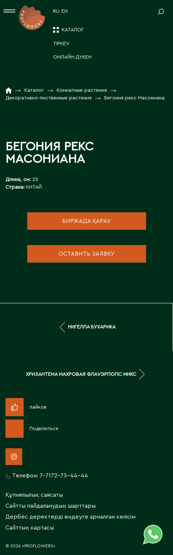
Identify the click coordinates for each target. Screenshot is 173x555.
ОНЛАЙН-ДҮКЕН (72, 57)
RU (56, 11)
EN (64, 11)
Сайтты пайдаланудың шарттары (50, 506)
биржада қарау (86, 221)
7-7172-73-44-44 (64, 476)
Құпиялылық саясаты (34, 495)
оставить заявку (87, 254)
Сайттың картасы (29, 528)
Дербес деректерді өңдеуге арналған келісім (70, 517)
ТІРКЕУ (61, 43)
